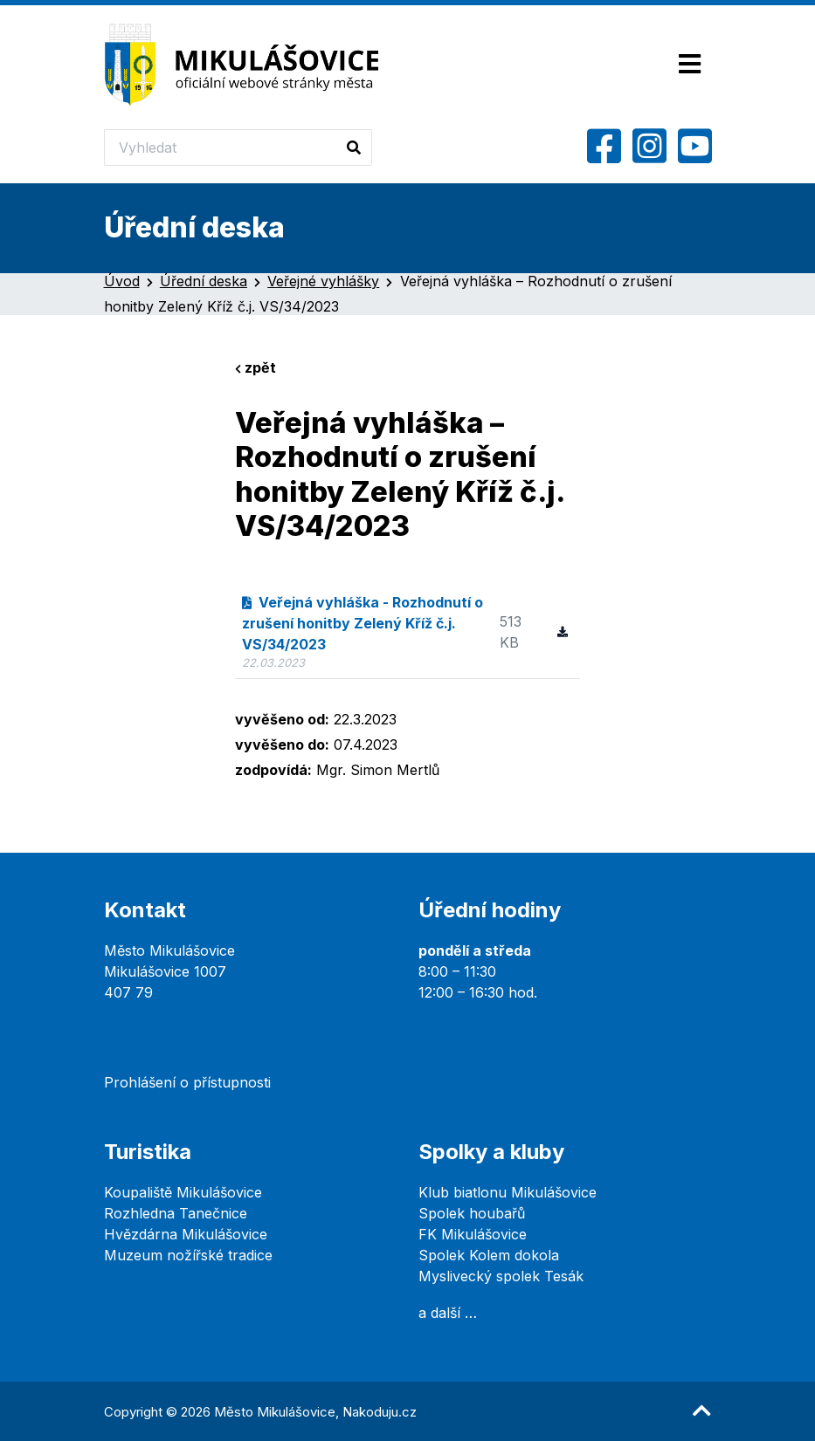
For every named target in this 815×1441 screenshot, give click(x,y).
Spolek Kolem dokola (488, 1255)
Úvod (122, 281)
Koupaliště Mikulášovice (183, 1192)
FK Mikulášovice (472, 1234)
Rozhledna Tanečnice (175, 1213)
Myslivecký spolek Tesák (501, 1276)
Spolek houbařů (471, 1213)
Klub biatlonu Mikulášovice (507, 1192)
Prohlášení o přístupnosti (187, 1082)
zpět (255, 367)
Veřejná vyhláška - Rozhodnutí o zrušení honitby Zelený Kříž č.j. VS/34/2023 (363, 623)
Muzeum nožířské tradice (188, 1255)
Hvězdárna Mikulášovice (185, 1234)
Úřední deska (203, 281)
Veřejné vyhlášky (323, 281)
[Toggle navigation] (689, 65)
